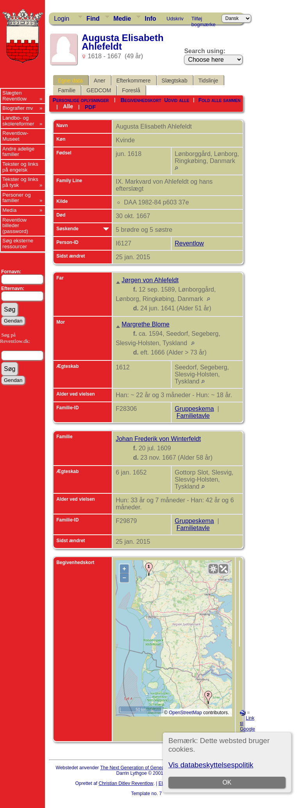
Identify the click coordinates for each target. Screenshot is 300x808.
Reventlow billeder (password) (15, 225)
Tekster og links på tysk (20, 182)
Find (93, 18)
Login (61, 18)
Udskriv (174, 18)
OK (226, 782)
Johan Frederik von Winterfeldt (158, 438)
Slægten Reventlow (14, 96)
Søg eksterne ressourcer (17, 243)
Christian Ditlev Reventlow (125, 783)
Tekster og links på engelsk (20, 167)
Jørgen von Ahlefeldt (150, 280)
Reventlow (189, 243)
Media (9, 210)
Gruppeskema (194, 408)
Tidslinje (208, 80)
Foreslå (131, 90)
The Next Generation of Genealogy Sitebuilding (149, 767)
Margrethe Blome (145, 324)
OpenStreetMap (185, 712)
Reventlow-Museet (15, 136)
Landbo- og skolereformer (18, 121)
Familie (66, 90)
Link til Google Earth (247, 726)
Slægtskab (175, 80)
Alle (68, 106)
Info (150, 18)
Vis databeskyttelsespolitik (210, 765)
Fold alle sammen (219, 100)
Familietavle (193, 415)
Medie (122, 18)
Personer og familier (16, 198)
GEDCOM (98, 90)
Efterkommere (133, 80)
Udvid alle (176, 100)
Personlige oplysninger (81, 100)
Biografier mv (17, 108)
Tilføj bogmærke (203, 20)
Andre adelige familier (18, 152)
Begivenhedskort (141, 100)
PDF (90, 107)
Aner (99, 80)
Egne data (70, 80)
